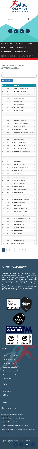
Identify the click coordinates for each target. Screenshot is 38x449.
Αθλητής (16, 85)
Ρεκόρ (5, 403)
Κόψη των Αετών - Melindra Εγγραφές (13, 418)
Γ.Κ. (4, 85)
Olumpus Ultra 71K (9, 359)
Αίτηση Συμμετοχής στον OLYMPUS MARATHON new (18, 429)
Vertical (30, 44)
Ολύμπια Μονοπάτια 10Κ (11, 371)
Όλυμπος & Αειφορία (23, 52)
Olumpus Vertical (8, 363)
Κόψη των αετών (7, 48)
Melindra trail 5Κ (8, 379)
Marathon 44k (7, 44)
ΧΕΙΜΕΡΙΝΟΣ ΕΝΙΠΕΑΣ (8, 56)
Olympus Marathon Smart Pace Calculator (14, 426)
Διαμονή (5, 399)
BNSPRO (12, 442)
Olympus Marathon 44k (10, 355)
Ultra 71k (19, 44)
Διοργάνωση (7, 391)
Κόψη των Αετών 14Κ (9, 375)
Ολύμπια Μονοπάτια (27, 56)
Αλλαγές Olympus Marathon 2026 (12, 414)
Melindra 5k (22, 48)
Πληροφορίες (6, 52)
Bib (2, 73)
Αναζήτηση (7, 80)
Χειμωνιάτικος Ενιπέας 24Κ (11, 367)
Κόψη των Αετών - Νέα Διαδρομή (11, 422)
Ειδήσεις (5, 395)
